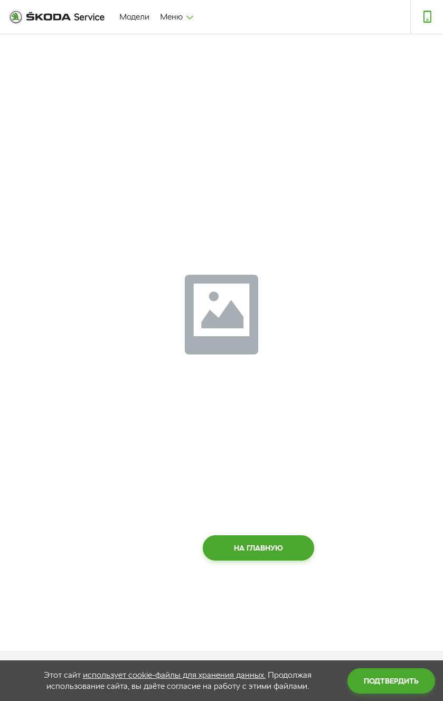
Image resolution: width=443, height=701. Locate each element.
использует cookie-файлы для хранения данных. (174, 675)
